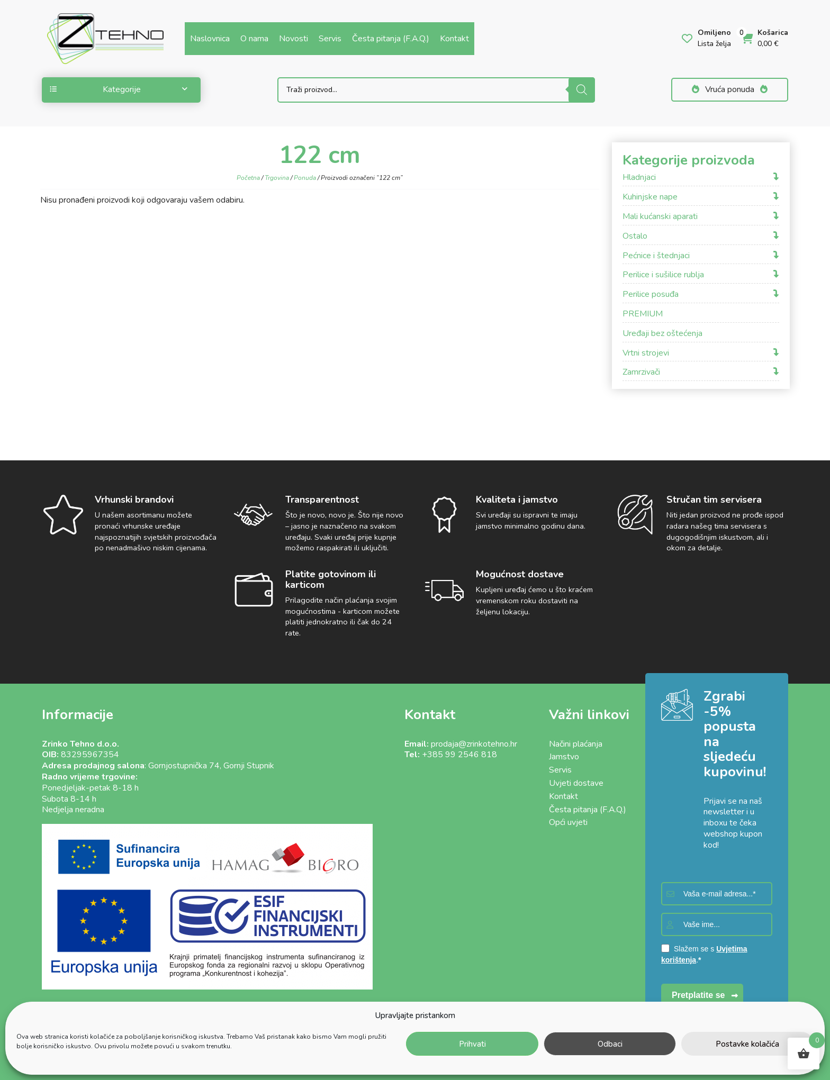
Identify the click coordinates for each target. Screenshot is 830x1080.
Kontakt (454, 38)
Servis (330, 38)
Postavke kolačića (747, 1044)
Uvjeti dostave (576, 783)
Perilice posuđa (650, 294)
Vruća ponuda (730, 89)
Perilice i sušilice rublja (663, 274)
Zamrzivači (641, 372)
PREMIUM (642, 314)
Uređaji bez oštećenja (662, 333)
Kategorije (118, 89)
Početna (248, 178)
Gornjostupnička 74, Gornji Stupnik (211, 766)
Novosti (293, 38)
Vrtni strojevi (645, 353)
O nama (254, 38)
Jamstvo (564, 757)
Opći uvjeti (568, 822)
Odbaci (610, 1044)
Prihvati (472, 1044)
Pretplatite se (698, 995)
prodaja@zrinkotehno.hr (474, 744)
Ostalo (634, 236)
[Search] (582, 90)
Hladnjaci (639, 177)
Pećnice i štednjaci (656, 255)
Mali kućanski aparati (660, 216)
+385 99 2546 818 (459, 754)
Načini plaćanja (575, 744)
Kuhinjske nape (650, 197)
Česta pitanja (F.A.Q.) (390, 38)
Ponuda (305, 178)
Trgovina (277, 178)
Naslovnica (210, 38)
